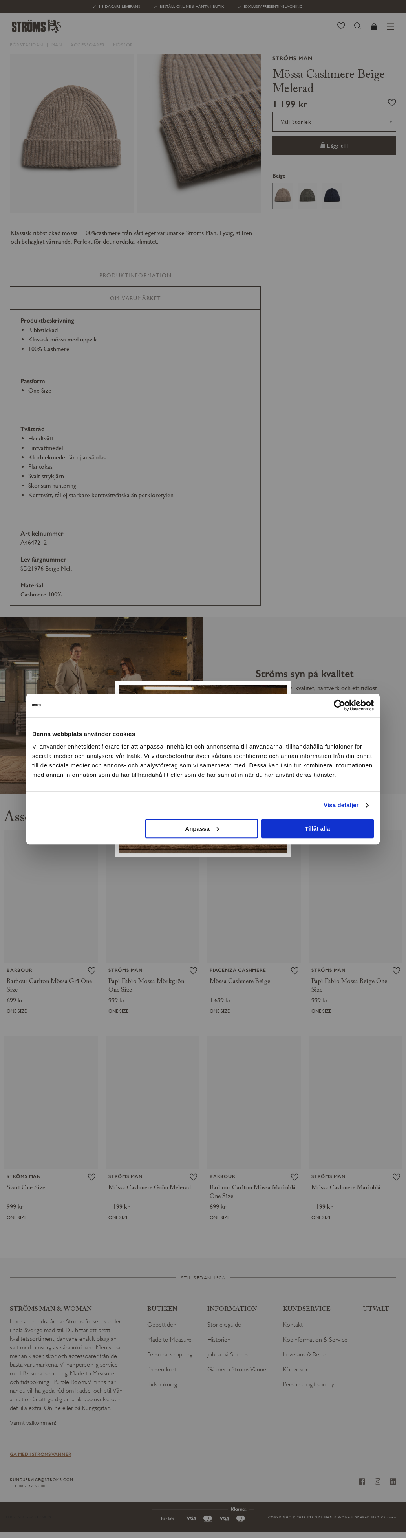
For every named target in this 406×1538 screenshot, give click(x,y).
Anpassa (202, 828)
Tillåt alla (317, 828)
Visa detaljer (341, 805)
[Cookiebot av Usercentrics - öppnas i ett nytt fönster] (339, 705)
